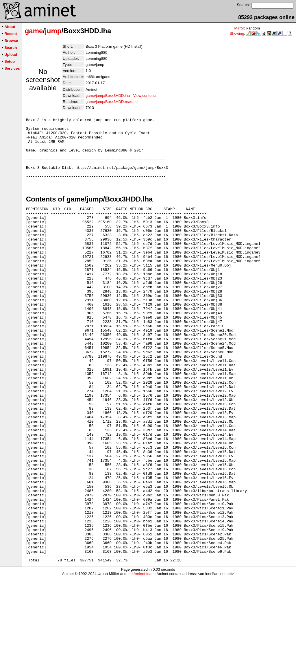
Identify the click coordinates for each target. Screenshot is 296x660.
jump (53, 31)
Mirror (239, 28)
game (34, 31)
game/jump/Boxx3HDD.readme (112, 101)
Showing (237, 33)
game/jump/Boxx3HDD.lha (108, 95)
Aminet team (144, 658)
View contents (145, 95)
